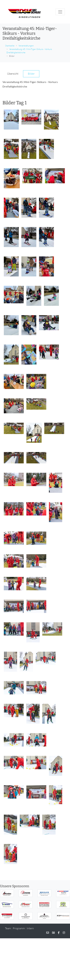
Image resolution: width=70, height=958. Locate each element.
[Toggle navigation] (60, 12)
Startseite (9, 45)
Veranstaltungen (26, 45)
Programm (19, 928)
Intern (30, 928)
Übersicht (12, 73)
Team (8, 928)
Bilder (31, 73)
